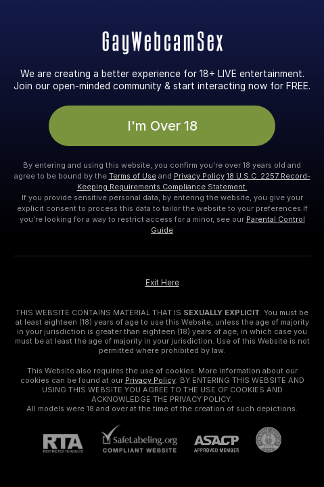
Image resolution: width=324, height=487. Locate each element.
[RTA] (71, 443)
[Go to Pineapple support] (260, 440)
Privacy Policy (199, 176)
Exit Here (162, 282)
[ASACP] (208, 444)
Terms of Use (132, 176)
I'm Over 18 (162, 126)
